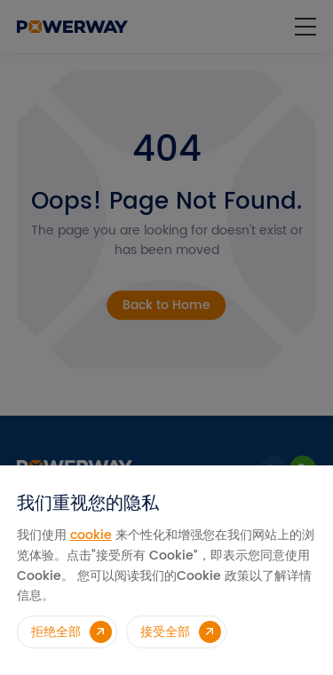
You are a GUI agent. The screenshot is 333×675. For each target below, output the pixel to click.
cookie (91, 535)
